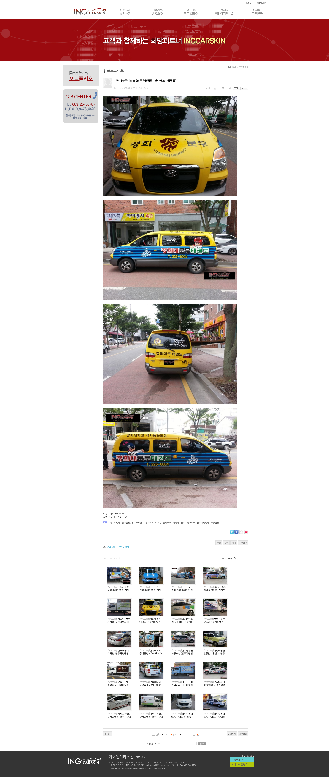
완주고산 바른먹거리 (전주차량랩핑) (182, 685)
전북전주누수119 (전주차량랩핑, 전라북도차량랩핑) (214, 622)
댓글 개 (111, 546)
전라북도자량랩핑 (171, 522)
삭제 (234, 543)
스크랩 (226, 88)
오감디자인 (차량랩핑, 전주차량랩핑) (214, 685)
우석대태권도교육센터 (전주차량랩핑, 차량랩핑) (150, 685)
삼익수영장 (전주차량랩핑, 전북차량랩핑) (182, 716)
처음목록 (232, 734)
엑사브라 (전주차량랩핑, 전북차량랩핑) (119, 716)
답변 (226, 543)
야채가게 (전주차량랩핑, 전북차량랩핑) (151, 716)
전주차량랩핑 (203, 522)
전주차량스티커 (188, 522)
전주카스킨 (137, 522)
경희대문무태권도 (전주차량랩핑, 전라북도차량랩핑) (150, 622)
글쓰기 (107, 734)
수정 (219, 543)
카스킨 (158, 522)
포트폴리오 (243, 67)
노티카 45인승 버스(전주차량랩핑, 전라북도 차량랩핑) (182, 590)
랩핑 (118, 522)
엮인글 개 (123, 546)
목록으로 (243, 543)
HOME (233, 67)
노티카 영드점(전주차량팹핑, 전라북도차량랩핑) (150, 590)
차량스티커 (149, 522)
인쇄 (217, 88)
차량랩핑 (215, 522)
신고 (209, 88)
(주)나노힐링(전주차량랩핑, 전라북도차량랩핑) (215, 590)
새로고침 (243, 734)
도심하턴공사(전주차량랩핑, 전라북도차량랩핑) (118, 590)
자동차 (112, 522)
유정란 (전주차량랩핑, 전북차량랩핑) (118, 685)
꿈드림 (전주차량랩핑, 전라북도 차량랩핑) (118, 622)
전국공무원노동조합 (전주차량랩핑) (182, 653)
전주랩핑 (126, 522)
